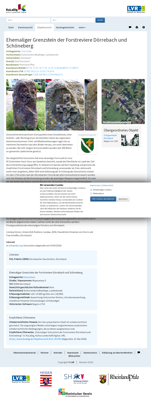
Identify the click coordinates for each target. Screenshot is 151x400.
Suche (100, 20)
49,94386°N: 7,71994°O (67, 68)
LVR (72, 362)
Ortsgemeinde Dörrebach (110, 137)
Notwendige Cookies (101, 189)
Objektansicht (44, 27)
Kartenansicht (25, 27)
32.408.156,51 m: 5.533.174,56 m (38, 71)
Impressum (73, 352)
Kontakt (58, 352)
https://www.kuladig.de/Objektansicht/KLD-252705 (35, 339)
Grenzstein (27, 51)
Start (11, 27)
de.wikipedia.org (14, 245)
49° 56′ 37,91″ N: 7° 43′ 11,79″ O (41, 68)
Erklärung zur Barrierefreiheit (117, 352)
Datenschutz (90, 352)
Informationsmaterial (24, 352)
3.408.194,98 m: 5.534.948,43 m (48, 74)
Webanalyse (97, 193)
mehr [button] (82, 27)
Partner (45, 352)
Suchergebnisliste (65, 27)
